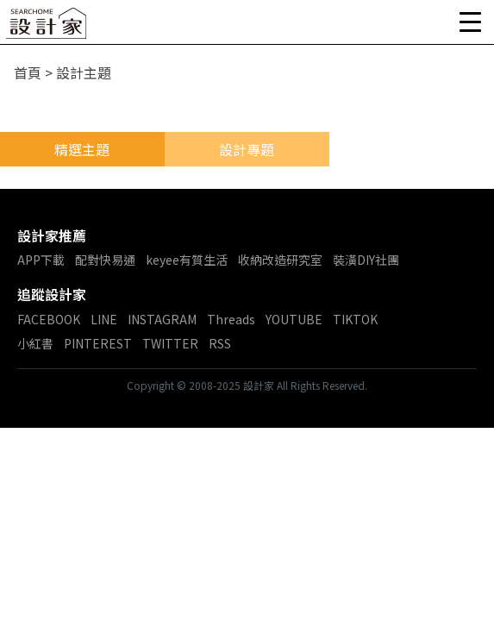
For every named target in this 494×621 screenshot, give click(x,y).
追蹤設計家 (51, 294)
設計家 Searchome (47, 28)
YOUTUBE (294, 319)
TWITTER (170, 343)
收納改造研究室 (280, 259)
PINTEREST (98, 343)
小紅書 (35, 343)
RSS (220, 343)
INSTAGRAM (162, 319)
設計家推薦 (51, 235)
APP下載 (41, 259)
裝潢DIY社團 (366, 259)
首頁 (27, 72)
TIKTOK (355, 319)
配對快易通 (105, 259)
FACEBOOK (48, 319)
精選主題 (81, 149)
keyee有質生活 (187, 259)
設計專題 (246, 149)
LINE (104, 319)
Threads (231, 319)
